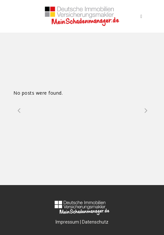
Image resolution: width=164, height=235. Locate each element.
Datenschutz (95, 222)
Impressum (67, 222)
